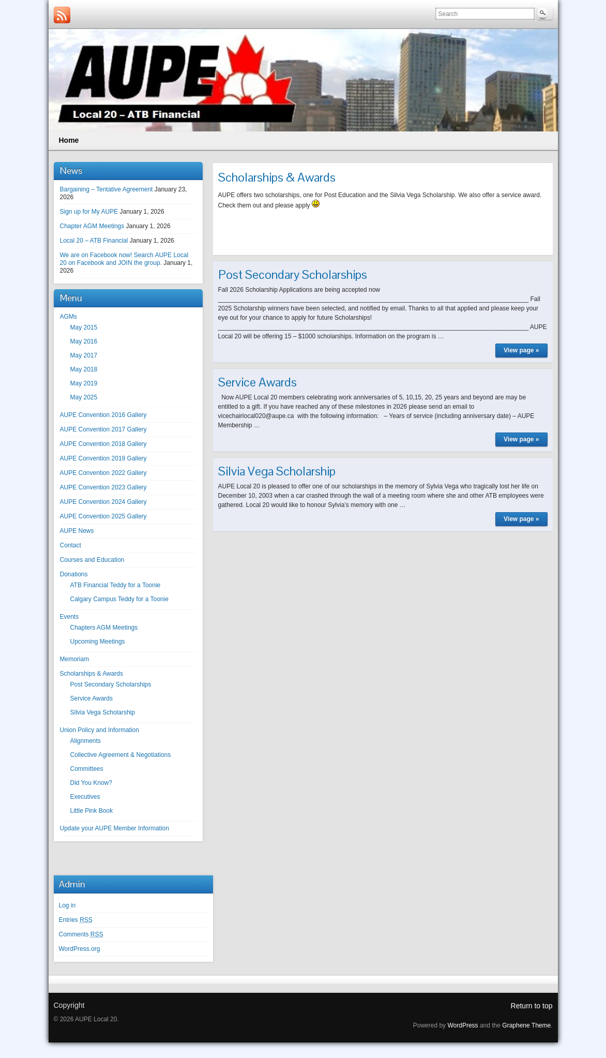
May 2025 (84, 397)
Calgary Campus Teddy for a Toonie (119, 599)
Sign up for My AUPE (89, 211)
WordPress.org (79, 948)
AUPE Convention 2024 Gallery (103, 501)
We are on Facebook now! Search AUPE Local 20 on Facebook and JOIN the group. (124, 258)
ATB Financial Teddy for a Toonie (115, 585)
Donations (74, 574)
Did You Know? (91, 782)
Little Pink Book (91, 810)
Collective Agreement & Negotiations (120, 754)
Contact (70, 545)
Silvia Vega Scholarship (102, 712)
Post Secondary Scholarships (111, 684)
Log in (67, 905)
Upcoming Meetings (97, 641)
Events (69, 616)
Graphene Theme (526, 1025)
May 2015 (84, 327)
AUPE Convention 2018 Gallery (103, 444)
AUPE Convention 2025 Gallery (103, 516)
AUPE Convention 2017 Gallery (103, 429)
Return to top (532, 1006)
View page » (521, 350)
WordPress (462, 1025)
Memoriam (74, 659)
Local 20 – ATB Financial (94, 240)
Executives (85, 796)
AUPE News (77, 530)
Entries (76, 919)
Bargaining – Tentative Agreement (106, 189)
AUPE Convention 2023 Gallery (103, 487)
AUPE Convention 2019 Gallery (103, 458)
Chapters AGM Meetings (104, 627)
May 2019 (84, 383)
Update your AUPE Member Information (114, 828)
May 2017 (84, 355)
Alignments (85, 740)
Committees (86, 768)
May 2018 (84, 369)
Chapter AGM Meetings (92, 226)
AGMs (68, 316)
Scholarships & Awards (92, 673)
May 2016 (84, 341)
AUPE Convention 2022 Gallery (103, 472)
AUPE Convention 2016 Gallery (103, 415)
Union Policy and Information (99, 730)
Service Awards (91, 698)
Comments (81, 934)
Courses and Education (92, 559)
